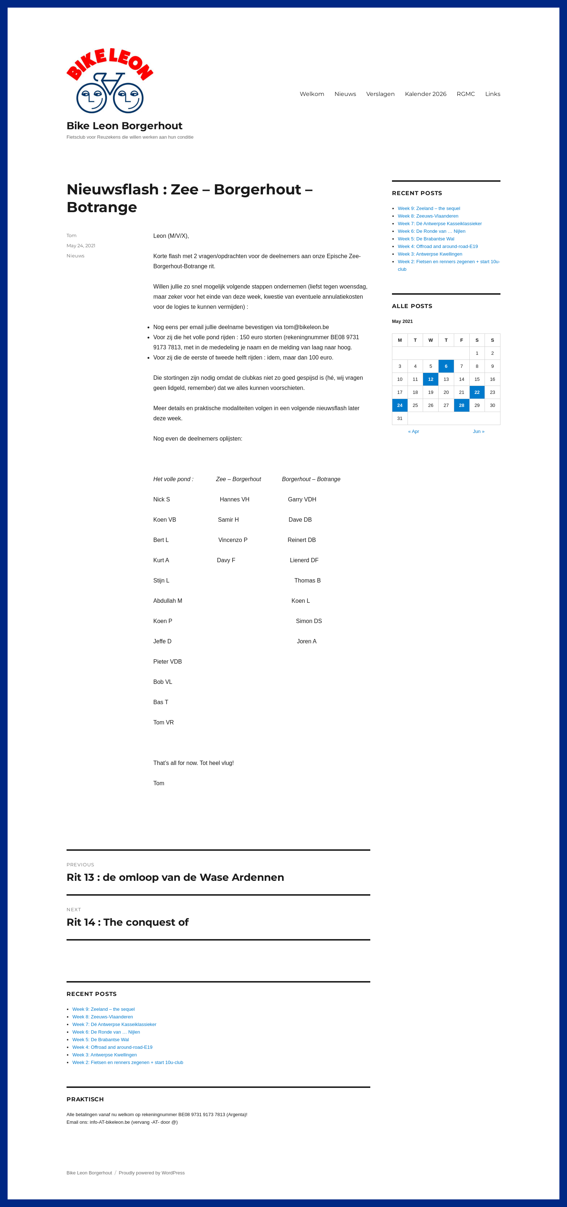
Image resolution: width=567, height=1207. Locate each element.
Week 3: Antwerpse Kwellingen (104, 1054)
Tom (72, 235)
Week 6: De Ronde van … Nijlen (106, 1032)
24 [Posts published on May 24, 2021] (399, 405)
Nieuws (345, 94)
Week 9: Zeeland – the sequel (103, 1009)
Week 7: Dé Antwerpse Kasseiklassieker (114, 1024)
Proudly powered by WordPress (152, 1173)
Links (492, 94)
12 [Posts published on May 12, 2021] (430, 379)
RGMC (466, 94)
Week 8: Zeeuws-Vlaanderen (102, 1016)
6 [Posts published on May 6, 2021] (446, 366)
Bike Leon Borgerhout (125, 125)
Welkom (312, 94)
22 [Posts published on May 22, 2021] (476, 392)
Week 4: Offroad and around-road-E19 (112, 1047)
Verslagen (380, 94)
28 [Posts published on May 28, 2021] (461, 405)
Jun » (479, 431)
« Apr (413, 431)
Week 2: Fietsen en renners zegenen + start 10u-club (127, 1062)
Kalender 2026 (426, 94)
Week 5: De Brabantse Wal (100, 1039)
